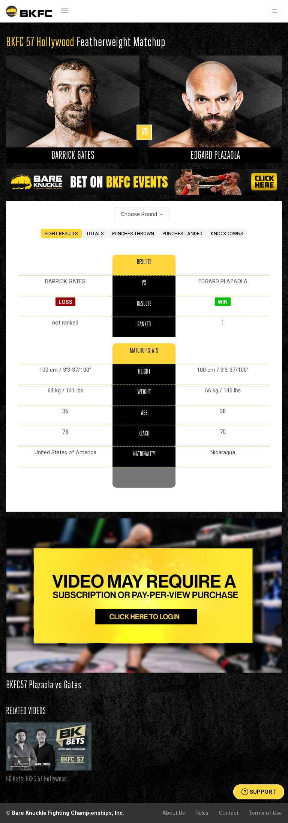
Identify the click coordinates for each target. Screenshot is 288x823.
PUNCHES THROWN (133, 233)
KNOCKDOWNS (227, 233)
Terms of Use (265, 813)
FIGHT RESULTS (61, 233)
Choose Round (139, 214)
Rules (201, 813)
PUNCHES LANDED (182, 233)
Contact (228, 813)
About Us (173, 813)
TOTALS (95, 233)
